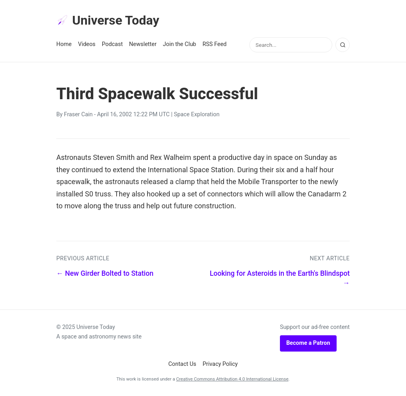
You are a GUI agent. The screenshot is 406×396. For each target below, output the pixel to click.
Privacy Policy (220, 364)
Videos (87, 44)
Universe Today (107, 20)
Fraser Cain (78, 114)
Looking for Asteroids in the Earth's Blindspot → (280, 278)
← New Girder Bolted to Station (104, 273)
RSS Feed (215, 44)
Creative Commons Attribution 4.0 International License (232, 379)
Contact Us (182, 364)
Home (64, 44)
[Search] (342, 45)
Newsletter (143, 44)
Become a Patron (308, 343)
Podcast (112, 44)
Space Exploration (197, 114)
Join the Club (179, 44)
